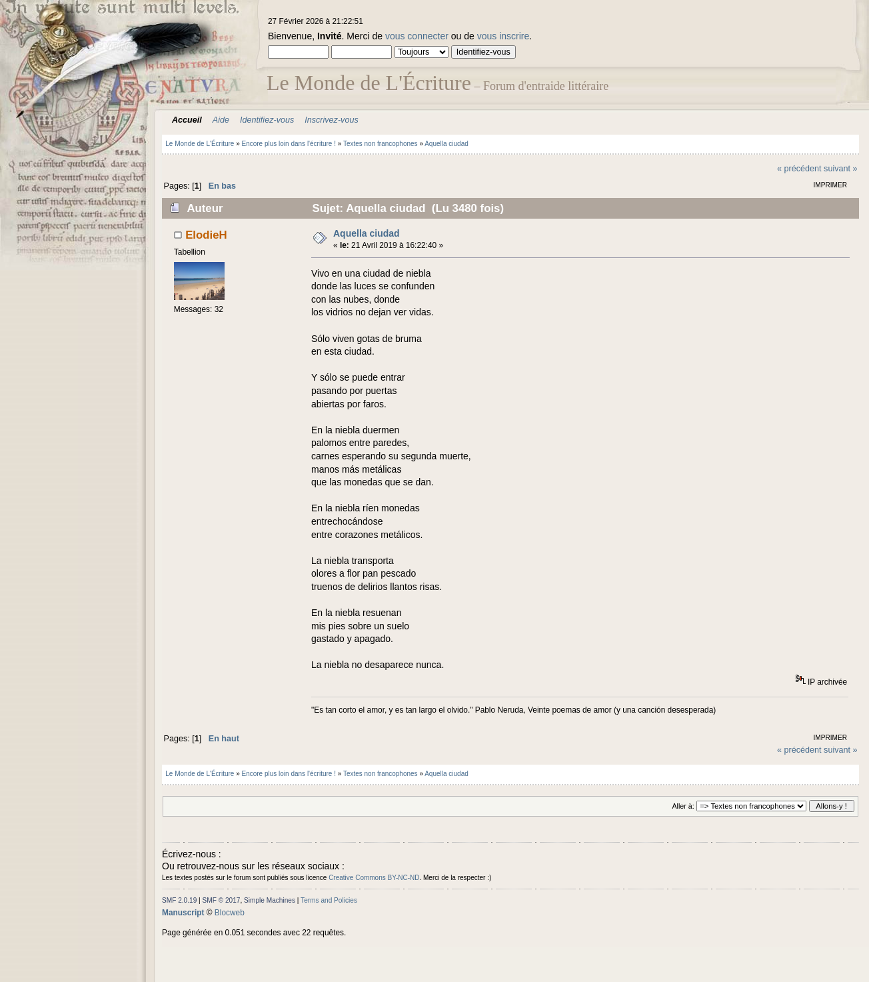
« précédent (799, 168)
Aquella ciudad (366, 233)
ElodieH (206, 235)
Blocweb (230, 912)
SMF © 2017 (222, 900)
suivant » (840, 168)
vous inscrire (503, 36)
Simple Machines (269, 900)
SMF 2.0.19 (179, 900)
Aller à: (683, 806)
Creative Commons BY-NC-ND (374, 877)
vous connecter (416, 36)
